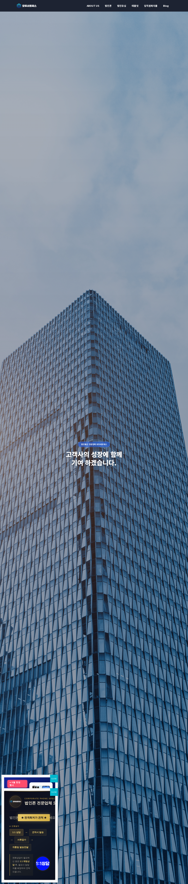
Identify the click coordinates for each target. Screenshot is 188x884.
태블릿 (135, 5)
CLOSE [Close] (54, 778)
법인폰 (108, 5)
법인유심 (121, 5)
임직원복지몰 (151, 5)
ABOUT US (93, 5)
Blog (166, 5)
